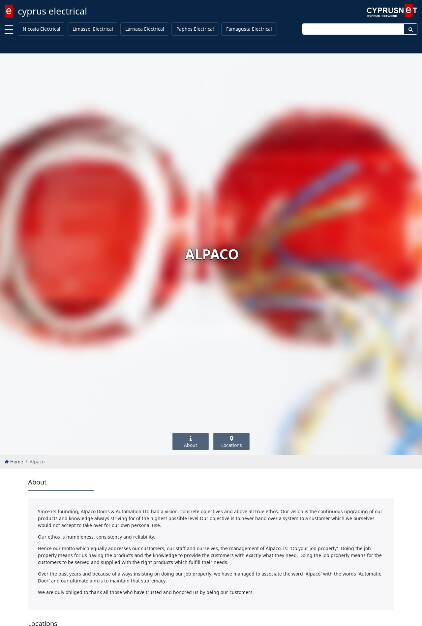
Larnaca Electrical (144, 28)
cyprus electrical (52, 11)
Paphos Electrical (195, 28)
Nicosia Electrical (41, 28)
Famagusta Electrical (249, 28)
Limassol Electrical (93, 28)
